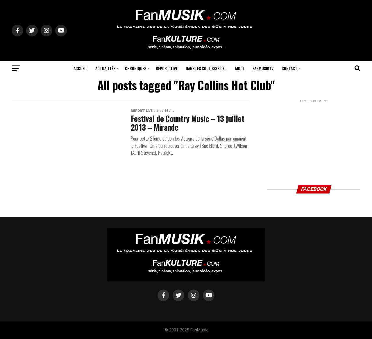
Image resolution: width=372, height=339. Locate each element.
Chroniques (135, 68)
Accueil (80, 68)
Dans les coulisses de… (206, 68)
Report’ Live (167, 68)
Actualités (105, 68)
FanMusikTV (263, 68)
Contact (289, 68)
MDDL (239, 68)
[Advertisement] (313, 140)
